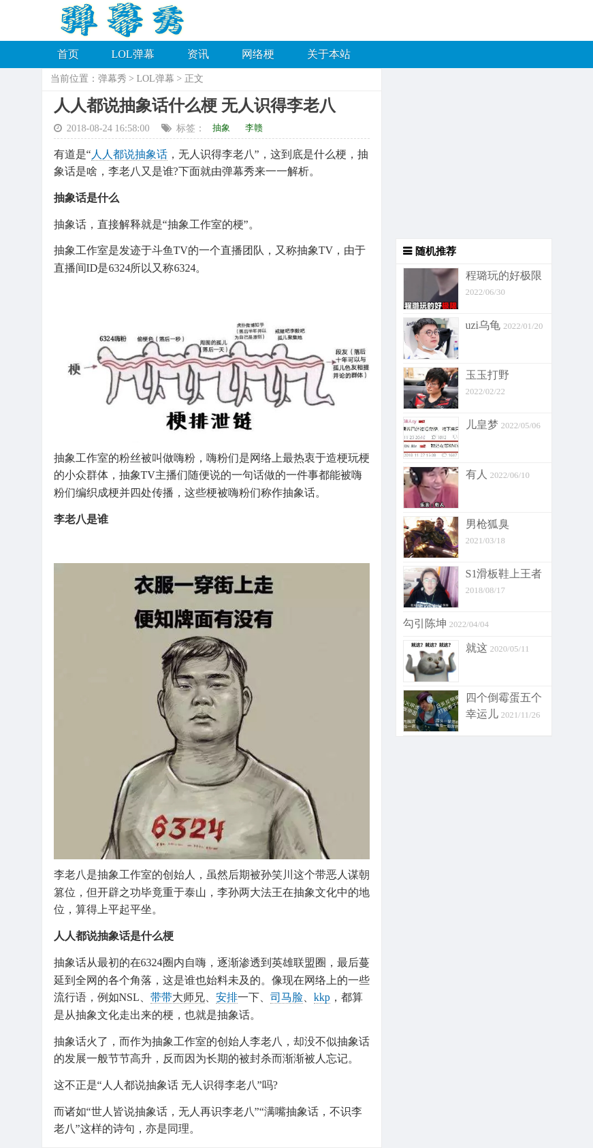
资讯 (198, 54)
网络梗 (258, 54)
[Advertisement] (467, 153)
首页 (68, 54)
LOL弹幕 (133, 54)
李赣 (254, 128)
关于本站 (329, 54)
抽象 (221, 128)
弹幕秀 (112, 79)
